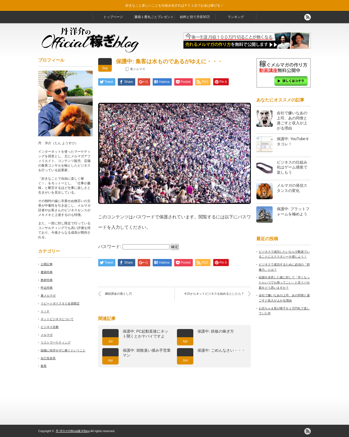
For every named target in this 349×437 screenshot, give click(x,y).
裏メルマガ (137, 69)
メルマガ (47, 334)
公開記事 (47, 264)
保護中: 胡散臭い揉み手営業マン (147, 352)
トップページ (113, 17)
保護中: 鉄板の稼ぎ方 (215, 331)
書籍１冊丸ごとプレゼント (154, 17)
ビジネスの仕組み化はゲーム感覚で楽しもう (292, 167)
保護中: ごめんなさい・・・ (221, 350)
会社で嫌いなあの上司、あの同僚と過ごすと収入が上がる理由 (292, 120)
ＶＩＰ (45, 311)
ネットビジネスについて (57, 319)
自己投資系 (48, 358)
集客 (44, 365)
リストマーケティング (56, 342)
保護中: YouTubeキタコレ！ (293, 141)
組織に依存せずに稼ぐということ (63, 350)
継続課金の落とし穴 (118, 293)
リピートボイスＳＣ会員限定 (60, 303)
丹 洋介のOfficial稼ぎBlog (73, 431)
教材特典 (47, 280)
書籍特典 (47, 272)
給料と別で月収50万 (195, 17)
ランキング (236, 17)
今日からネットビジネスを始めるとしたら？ (214, 293)
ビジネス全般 (50, 326)
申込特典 (47, 287)
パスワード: (134, 246)
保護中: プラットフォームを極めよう (293, 211)
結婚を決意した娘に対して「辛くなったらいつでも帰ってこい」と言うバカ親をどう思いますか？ (284, 282)
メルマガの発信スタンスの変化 (292, 188)
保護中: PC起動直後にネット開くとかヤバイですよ (145, 333)
